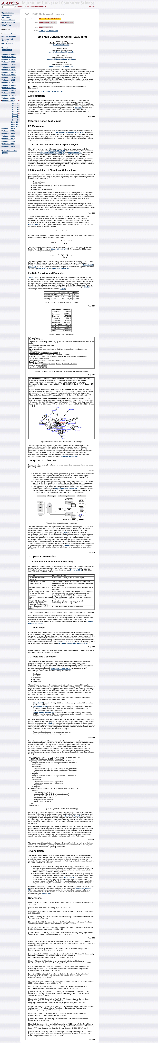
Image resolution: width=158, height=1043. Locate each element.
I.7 (62, 91)
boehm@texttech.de (61, 45)
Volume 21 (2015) (9, 67)
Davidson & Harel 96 (69, 456)
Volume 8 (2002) (8, 101)
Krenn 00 (32, 267)
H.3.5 (54, 91)
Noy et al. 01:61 (76, 570)
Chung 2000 (33, 224)
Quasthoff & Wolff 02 (60, 268)
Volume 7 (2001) (8, 128)
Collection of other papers (9, 152)
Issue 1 (15, 103)
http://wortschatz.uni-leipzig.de (52, 153)
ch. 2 (50, 723)
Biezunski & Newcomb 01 (77, 643)
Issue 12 (14, 126)
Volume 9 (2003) (8, 98)
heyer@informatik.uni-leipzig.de (61, 52)
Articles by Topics (9, 34)
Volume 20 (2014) (9, 70)
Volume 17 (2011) (9, 77)
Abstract (59, 14)
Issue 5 (15, 112)
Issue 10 (14, 122)
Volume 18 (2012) (9, 75)
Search (19, 7)
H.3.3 (45, 91)
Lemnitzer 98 (88, 265)
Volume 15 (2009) (9, 83)
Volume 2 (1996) (8, 141)
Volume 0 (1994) (8, 146)
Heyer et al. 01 (42, 268)
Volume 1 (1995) (8, 144)
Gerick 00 (61, 643)
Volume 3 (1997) (8, 139)
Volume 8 (33, 14)
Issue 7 (15, 116)
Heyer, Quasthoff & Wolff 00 (66, 488)
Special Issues (8, 13)
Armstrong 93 (59, 132)
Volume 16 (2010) (9, 80)
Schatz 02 (46, 894)
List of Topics (7, 43)
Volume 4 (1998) (8, 136)
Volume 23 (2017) (9, 62)
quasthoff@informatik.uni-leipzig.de (61, 59)
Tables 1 (31, 278)
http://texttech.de (74, 153)
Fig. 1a (86, 287)
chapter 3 (78, 108)
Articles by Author (9, 36)
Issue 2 (15, 105)
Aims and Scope (8, 20)
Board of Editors (8, 22)
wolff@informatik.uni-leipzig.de (61, 66)
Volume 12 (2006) (9, 90)
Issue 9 (15, 120)
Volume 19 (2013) (9, 72)
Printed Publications (7, 49)
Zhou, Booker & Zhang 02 (44, 712)
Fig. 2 (65, 532)
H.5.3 (49, 91)
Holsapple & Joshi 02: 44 (60, 669)
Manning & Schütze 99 (74, 132)
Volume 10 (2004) (9, 95)
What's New (6, 25)
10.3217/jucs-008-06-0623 (48, 31)
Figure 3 (77, 816)
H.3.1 (40, 91)
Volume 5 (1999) (8, 133)
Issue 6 (15, 114)
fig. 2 (67, 545)
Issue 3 (15, 107)
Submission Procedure (36, 7)
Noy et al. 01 (38, 703)
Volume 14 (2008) (9, 85)
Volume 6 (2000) (8, 131)
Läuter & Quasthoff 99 (59, 249)
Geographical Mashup (7, 40)
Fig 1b (62, 289)
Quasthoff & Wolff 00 (57, 151)
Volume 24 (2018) (9, 59)
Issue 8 (15, 118)
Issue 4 (15, 109)
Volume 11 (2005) (9, 93)
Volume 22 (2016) (9, 64)
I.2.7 (58, 91)
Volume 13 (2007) (9, 88)
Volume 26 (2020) (9, 54)
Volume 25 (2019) (9, 57)
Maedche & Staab (40, 707)
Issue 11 (14, 124)
